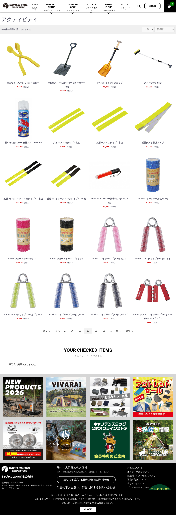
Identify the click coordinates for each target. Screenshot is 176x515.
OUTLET (125, 7)
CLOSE (88, 509)
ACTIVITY (91, 7)
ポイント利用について (138, 472)
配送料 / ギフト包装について (141, 476)
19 (88, 331)
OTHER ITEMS (109, 7)
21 (104, 331)
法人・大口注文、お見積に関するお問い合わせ (86, 480)
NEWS (35, 7)
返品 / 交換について (137, 480)
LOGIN (152, 6)
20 (96, 331)
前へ (57, 331)
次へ (118, 331)
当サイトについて (136, 484)
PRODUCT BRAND (52, 7)
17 (71, 331)
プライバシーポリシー (138, 487)
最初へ (46, 331)
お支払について (135, 468)
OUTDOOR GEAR (73, 7)
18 (79, 331)
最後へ (129, 331)
